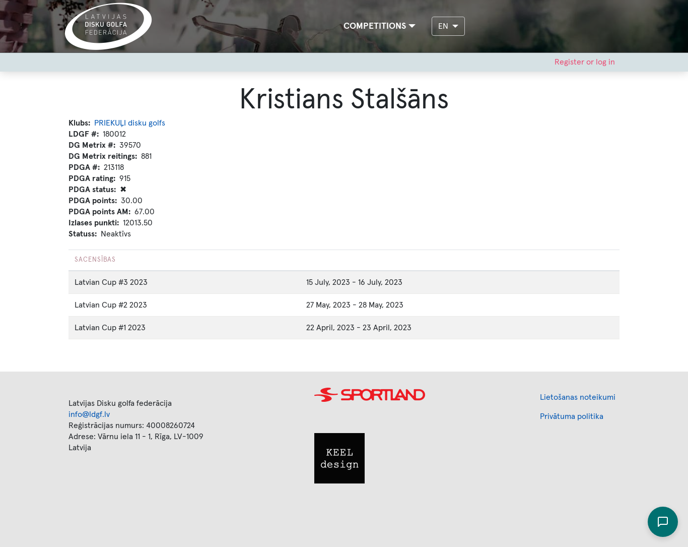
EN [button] (444, 26)
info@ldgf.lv (89, 414)
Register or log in (585, 62)
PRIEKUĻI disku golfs (129, 123)
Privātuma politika (571, 416)
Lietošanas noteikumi (577, 397)
